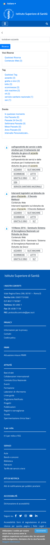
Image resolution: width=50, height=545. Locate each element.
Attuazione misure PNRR (15, 365)
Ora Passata (12, 117)
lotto (8, 84)
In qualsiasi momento (15, 114)
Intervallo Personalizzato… (17, 133)
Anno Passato (13, 130)
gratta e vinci (12, 81)
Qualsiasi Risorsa (13, 57)
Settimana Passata (15, 123)
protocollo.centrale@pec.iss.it (22, 322)
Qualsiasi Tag (11, 74)
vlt (7, 93)
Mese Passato (13, 126)
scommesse (12, 87)
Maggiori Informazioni (11, 542)
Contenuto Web (13, 61)
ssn (8, 100)
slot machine (12, 90)
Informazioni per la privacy (15, 339)
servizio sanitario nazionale (19, 97)
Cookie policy (9, 347)
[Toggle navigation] (5, 24)
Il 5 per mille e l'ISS (12, 445)
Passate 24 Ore (13, 120)
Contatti (7, 343)
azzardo (10, 78)
